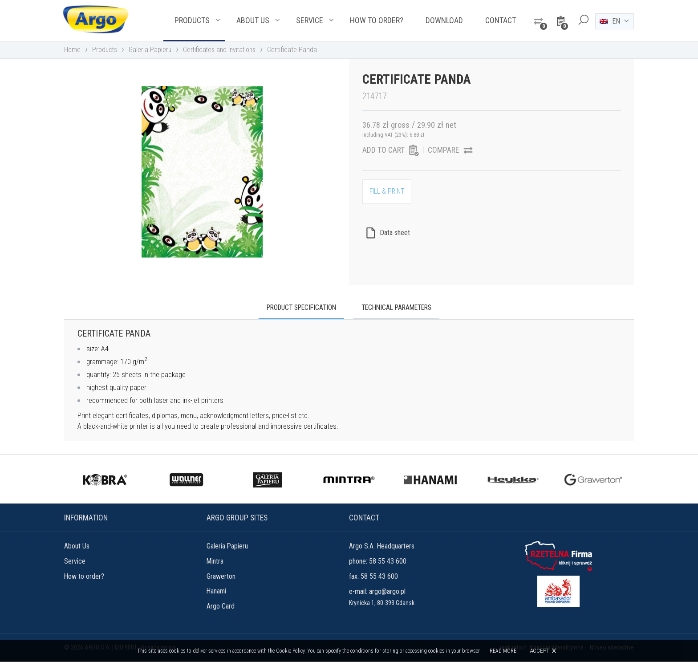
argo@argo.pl (387, 592)
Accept (539, 650)
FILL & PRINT (387, 193)
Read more (503, 651)
